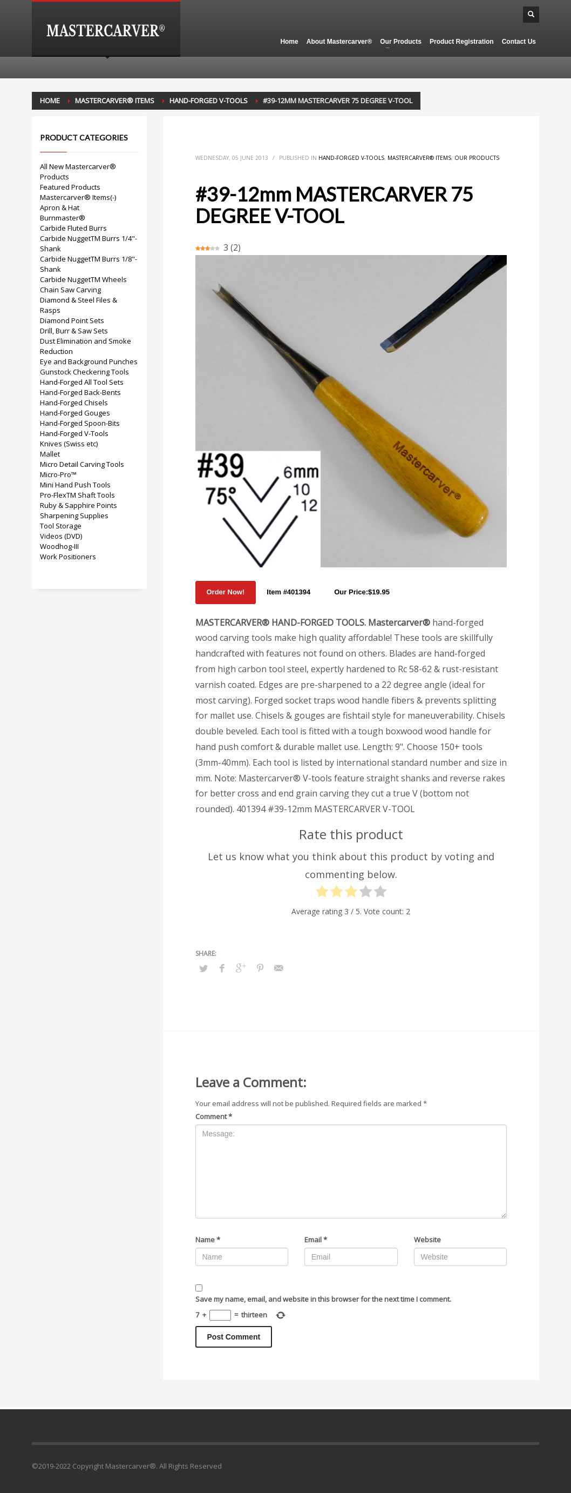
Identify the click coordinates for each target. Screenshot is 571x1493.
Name (207, 1239)
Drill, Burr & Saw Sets (74, 331)
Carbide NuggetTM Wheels (83, 279)
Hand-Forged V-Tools (351, 158)
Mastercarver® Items (419, 158)
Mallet (50, 454)
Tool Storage (60, 526)
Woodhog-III (59, 546)
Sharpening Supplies (74, 515)
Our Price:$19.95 (362, 592)
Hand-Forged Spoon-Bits (80, 423)
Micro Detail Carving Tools (82, 464)
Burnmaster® (62, 218)
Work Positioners (68, 556)
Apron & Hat (59, 207)
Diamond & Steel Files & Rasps (78, 305)
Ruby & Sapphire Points (78, 505)
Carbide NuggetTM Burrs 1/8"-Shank (88, 264)
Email (315, 1239)
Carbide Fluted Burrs (73, 228)
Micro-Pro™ (58, 474)
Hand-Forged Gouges (75, 413)
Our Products (476, 158)
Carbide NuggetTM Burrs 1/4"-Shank (88, 243)
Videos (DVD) (61, 536)
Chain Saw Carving (70, 289)
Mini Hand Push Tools (75, 485)
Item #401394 (288, 592)
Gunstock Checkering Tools (84, 372)
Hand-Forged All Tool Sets (82, 382)
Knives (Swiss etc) (69, 443)
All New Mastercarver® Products (78, 172)
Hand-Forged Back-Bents (80, 392)
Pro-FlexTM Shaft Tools (77, 495)
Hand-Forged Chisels (74, 402)
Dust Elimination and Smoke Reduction (85, 346)
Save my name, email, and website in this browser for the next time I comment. (323, 1299)
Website (427, 1239)
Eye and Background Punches (89, 361)
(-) (113, 197)
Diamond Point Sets (72, 320)
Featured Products (70, 187)
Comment (213, 1116)
